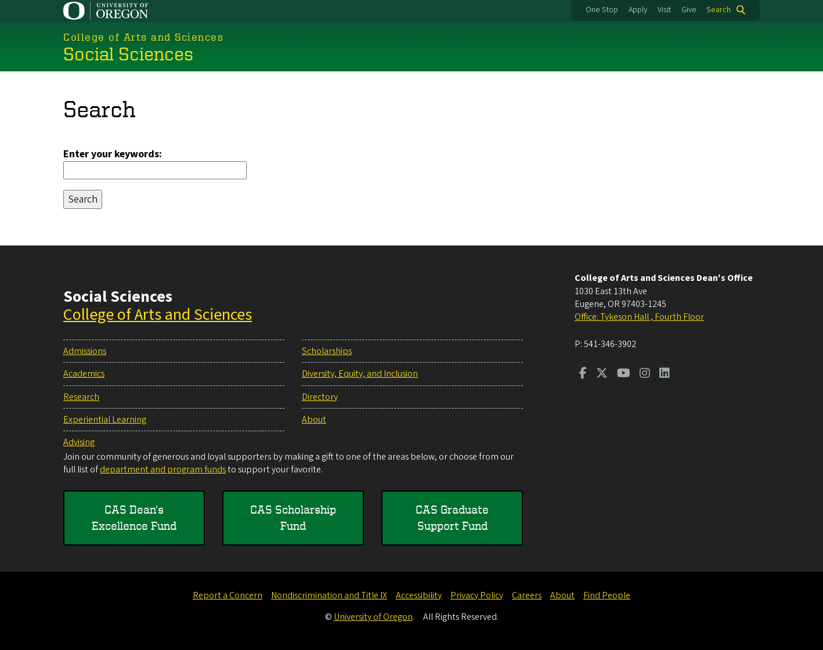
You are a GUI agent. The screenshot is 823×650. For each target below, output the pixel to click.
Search (718, 10)
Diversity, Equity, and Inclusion (360, 373)
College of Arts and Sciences (157, 314)
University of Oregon (373, 617)
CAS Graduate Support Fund (452, 517)
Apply (638, 10)
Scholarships (327, 351)
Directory (320, 397)
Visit (664, 10)
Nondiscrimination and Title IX (329, 595)
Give (688, 10)
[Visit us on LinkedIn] (664, 374)
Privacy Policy (476, 595)
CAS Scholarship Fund (293, 517)
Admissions (84, 351)
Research (81, 397)
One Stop (602, 10)
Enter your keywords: (112, 154)
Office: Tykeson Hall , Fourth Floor (639, 316)
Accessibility (419, 595)
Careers (527, 595)
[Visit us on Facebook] (583, 374)
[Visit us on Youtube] (623, 374)
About (314, 419)
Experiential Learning (104, 419)
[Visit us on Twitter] (601, 374)
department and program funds (163, 469)
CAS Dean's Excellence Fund (134, 517)
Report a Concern (227, 595)
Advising (79, 442)
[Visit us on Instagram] (645, 374)
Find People (606, 595)
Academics (83, 373)
